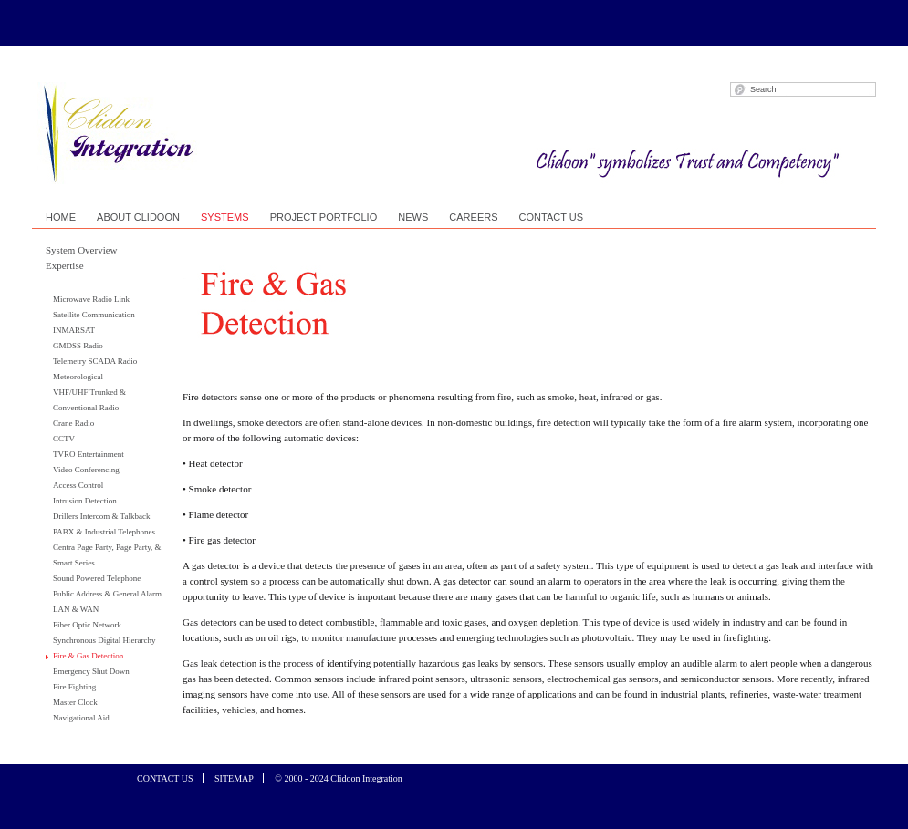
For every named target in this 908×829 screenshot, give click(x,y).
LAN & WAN (76, 609)
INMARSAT (74, 330)
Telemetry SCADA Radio (95, 361)
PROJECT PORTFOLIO (324, 217)
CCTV (64, 438)
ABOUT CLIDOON (138, 217)
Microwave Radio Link (91, 299)
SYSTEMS (225, 217)
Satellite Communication (94, 314)
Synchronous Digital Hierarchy (104, 640)
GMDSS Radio (78, 345)
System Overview (82, 249)
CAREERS (473, 217)
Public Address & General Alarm (107, 593)
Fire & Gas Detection (88, 655)
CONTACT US (551, 217)
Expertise (65, 265)
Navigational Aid (81, 717)
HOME (61, 217)
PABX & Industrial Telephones (104, 531)
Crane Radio (73, 423)
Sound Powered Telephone (97, 578)
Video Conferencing (86, 469)
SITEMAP (234, 778)
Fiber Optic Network (87, 624)
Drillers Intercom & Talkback (101, 516)
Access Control (78, 485)
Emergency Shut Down (91, 671)
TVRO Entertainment (88, 454)
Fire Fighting (74, 686)
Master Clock (75, 702)
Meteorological (78, 376)
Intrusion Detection (85, 500)
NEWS (413, 217)
